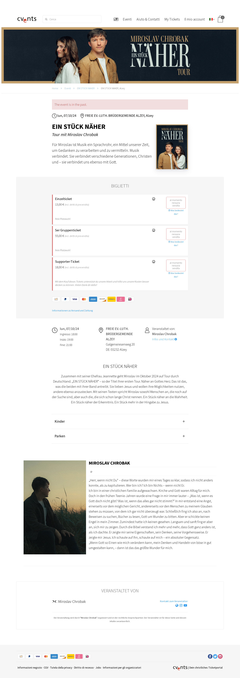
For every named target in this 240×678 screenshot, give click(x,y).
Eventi (68, 88)
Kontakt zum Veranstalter (174, 601)
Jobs (98, 667)
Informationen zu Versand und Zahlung (72, 310)
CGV (46, 667)
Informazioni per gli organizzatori (122, 667)
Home (55, 88)
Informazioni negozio (29, 667)
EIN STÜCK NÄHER (86, 88)
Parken (60, 436)
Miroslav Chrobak (109, 463)
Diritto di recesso (84, 667)
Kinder (60, 421)
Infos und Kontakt (164, 339)
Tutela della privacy (61, 667)
